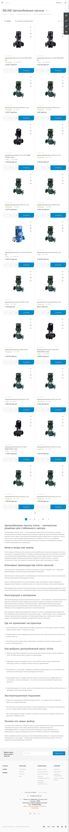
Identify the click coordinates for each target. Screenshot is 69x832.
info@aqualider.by (36, 796)
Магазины (56, 769)
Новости (21, 771)
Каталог (5, 766)
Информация (42, 766)
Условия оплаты (42, 769)
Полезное (57, 766)
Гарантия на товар (43, 774)
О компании (22, 769)
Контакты (21, 774)
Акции (5, 769)
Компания (22, 766)
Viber (39, 813)
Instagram (30, 813)
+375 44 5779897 (30, 792)
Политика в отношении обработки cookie (42, 782)
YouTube (34, 813)
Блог (20, 776)
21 (43, 519)
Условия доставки (43, 771)
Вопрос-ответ (57, 771)
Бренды (5, 772)
